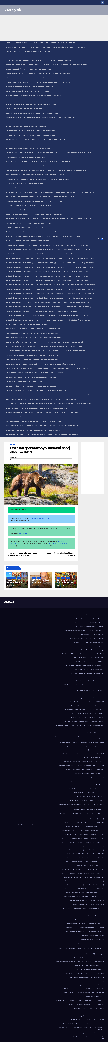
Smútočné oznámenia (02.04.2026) (18, 249)
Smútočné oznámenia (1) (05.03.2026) (19, 258)
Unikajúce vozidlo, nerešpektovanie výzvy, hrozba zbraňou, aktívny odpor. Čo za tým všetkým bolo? (45, 351)
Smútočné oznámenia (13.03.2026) (18, 276)
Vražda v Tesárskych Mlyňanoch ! (82, 395)
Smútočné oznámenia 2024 (16, 315)
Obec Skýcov (46, 518)
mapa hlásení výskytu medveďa (58, 543)
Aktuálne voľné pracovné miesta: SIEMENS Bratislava (26, 56)
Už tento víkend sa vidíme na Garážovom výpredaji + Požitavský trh (32, 355)
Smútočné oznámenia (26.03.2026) (76, 302)
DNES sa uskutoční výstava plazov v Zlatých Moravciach (28, 69)
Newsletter (65, 161)
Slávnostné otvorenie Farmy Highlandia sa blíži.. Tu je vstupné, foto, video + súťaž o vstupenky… (44, 236)
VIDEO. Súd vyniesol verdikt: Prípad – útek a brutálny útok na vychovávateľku (36, 390)
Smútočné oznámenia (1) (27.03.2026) (81, 267)
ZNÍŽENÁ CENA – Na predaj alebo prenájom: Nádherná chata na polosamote (35, 421)
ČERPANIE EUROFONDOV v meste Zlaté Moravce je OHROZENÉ (66, 65)
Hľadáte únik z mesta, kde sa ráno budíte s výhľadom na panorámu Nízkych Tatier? (38, 82)
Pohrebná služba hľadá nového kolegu (21, 192)
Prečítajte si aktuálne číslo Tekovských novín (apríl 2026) (28, 205)
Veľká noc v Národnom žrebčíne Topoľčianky (23, 364)
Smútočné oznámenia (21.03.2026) (80, 298)
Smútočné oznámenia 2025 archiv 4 (80, 320)
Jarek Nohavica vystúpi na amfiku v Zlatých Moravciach (28, 91)
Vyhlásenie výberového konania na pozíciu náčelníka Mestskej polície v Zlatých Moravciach (42, 399)
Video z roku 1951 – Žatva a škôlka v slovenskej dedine (27, 368)
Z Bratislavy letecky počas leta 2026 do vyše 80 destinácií (45, 408)
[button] (99, 238)
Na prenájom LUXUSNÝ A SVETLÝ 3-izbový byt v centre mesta (29, 148)
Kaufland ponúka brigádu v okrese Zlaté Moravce (25, 109)
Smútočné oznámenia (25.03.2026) (47, 302)
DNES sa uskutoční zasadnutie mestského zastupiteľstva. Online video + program (38, 73)
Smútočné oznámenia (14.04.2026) (76, 276)
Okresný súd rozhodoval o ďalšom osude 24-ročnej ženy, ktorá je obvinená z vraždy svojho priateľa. (46, 170)
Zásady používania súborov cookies (51, 412)
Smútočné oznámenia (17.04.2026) (75, 280)
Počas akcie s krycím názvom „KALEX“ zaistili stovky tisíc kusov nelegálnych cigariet (39, 179)
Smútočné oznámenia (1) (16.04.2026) (50, 263)
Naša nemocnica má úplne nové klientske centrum (25, 157)
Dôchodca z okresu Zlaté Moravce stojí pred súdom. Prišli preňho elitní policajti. (38, 78)
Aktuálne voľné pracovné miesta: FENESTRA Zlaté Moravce (28, 51)
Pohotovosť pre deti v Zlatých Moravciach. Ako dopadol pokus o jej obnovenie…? (38, 188)
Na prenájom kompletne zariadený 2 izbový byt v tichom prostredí (32, 144)
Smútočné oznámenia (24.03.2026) (18, 302)
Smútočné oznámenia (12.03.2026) (47, 271)
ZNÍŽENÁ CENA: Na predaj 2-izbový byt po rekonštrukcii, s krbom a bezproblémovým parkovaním (42, 425)
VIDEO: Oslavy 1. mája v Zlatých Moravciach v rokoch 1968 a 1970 (31, 377)
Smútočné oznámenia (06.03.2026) (18, 254)
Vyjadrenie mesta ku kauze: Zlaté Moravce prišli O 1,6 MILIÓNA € (30, 403)
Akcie (9, 577)
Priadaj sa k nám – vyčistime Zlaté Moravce (22, 219)
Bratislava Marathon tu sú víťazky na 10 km (23, 65)
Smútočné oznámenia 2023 (68, 311)
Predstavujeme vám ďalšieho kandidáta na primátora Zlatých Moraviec (34, 214)
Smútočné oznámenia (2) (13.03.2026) (19, 289)
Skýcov (12, 444)
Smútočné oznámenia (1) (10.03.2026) (81, 258)
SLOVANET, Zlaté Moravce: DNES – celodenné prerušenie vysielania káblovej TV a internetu (41, 245)
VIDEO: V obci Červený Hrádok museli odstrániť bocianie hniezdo (31, 386)
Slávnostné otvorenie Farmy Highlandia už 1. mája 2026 (27, 241)
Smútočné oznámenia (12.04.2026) (76, 271)
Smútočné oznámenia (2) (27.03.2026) (19, 298)
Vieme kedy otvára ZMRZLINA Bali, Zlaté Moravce (24, 395)
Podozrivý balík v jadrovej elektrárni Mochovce (25, 183)
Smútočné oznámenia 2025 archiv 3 (49, 320)
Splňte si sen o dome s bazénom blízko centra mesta (26, 324)
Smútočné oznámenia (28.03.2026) (18, 307)
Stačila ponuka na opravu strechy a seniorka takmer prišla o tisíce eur (34, 333)
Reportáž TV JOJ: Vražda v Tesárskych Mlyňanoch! (25, 227)
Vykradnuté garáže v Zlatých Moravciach (74, 403)
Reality (50, 223)
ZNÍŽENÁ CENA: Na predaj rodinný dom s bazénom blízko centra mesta (33, 430)
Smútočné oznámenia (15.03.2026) (18, 280)
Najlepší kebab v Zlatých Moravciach (79, 153)
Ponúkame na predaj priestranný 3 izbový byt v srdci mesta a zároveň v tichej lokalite (40, 197)
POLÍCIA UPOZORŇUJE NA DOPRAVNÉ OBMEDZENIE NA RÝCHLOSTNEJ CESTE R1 (67, 192)
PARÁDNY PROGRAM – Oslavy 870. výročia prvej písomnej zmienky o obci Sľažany (36, 175)
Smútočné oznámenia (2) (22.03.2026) (81, 293)
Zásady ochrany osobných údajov (19, 412)
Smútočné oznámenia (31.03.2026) (18, 311)
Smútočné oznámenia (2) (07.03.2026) (50, 285)
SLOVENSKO (84, 245)
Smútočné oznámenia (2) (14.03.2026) (50, 289)
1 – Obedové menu (20, 43)
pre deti (14, 577)
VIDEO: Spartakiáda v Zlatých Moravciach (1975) (24, 381)
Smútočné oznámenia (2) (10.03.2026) (81, 285)
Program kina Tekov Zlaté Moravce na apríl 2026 (25, 223)
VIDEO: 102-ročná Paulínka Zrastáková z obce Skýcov (72, 368)
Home (8, 43)
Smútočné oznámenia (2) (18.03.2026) (19, 293)
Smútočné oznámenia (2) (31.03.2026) (50, 298)
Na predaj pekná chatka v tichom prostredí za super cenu (71, 122)
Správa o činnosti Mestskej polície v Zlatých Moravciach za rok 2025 (33, 329)
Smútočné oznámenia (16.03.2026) (47, 280)
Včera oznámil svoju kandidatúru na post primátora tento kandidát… (34, 360)
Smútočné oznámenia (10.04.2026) (18, 271)
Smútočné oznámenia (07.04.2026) (47, 254)
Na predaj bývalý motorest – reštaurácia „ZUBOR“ (25, 122)
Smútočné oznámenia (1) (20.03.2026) (19, 267)
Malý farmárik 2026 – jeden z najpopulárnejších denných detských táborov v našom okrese (41, 117)
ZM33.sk (12, 10)
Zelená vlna (73, 412)
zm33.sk (14, 457)
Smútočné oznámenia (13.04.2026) (47, 276)
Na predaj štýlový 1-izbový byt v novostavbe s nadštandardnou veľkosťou (35, 139)
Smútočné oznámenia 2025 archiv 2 (19, 320)
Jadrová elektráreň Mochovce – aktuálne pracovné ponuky (29, 87)
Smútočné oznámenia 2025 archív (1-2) (73, 315)
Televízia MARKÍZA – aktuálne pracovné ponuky (24, 342)
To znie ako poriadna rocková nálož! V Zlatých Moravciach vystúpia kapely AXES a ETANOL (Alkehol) (45, 346)
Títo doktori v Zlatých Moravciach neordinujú (64, 342)
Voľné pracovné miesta (56, 395)
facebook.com (36, 518)
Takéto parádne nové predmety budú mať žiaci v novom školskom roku (33, 338)
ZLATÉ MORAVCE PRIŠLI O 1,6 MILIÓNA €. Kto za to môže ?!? (27, 417)
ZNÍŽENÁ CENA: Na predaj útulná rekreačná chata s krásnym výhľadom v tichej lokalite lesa (42, 434)
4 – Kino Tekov (33, 47)
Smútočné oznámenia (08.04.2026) (77, 254)
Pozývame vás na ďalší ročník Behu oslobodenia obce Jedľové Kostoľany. (34, 201)
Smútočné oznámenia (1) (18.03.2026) (80, 263)
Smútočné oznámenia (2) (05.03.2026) (19, 285)
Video (38, 577)
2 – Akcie (34, 43)
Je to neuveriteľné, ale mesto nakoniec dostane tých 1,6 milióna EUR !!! (33, 95)
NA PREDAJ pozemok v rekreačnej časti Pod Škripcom (26, 126)
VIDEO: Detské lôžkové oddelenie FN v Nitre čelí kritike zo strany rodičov (34, 373)
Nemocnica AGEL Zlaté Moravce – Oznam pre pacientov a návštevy (31, 161)
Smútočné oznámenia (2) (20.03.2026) (50, 293)
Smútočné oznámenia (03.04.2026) (48, 249)
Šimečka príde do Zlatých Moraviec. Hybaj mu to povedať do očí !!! (31, 232)
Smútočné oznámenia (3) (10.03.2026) (48, 307)
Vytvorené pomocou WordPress (12, 824)
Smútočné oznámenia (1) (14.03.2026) (19, 263)
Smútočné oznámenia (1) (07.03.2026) (50, 258)
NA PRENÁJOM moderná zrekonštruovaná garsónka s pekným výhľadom (33, 153)
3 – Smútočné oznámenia (15, 47)
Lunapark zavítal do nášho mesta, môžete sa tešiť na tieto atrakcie (32, 113)
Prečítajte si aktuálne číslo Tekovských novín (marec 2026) (29, 210)
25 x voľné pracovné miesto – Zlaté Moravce (57, 43)
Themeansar (35, 824)
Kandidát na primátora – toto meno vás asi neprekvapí (27, 100)
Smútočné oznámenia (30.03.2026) (78, 307)
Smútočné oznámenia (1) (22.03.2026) (50, 267)
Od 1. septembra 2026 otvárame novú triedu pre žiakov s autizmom (31, 166)
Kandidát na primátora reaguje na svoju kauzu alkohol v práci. (31, 104)
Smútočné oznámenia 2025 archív (43, 315)
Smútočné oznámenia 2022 (45, 311)
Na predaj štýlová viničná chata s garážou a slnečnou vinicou (30, 135)
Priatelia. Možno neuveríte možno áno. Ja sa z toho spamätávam (68, 219)
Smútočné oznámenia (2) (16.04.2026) (81, 289)
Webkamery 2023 (12, 408)
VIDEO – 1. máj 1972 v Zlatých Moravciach (59, 364)
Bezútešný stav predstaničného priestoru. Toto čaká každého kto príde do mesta (38, 60)
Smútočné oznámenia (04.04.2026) (77, 249)
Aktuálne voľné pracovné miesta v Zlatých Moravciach (64, 47)
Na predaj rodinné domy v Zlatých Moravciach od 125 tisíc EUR (30, 131)
